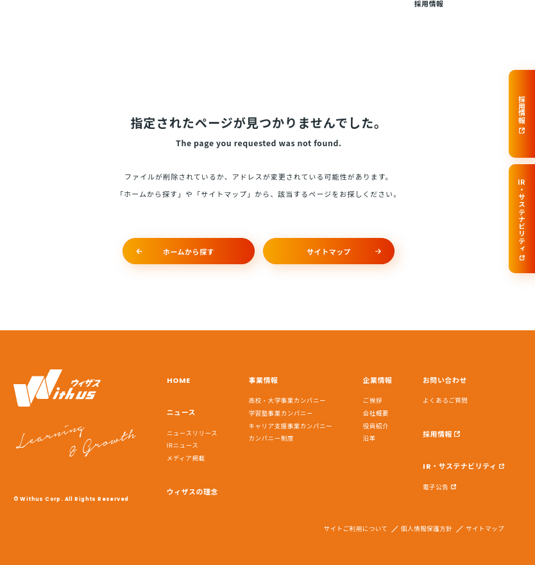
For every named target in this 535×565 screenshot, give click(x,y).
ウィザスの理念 (254, 19)
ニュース (186, 19)
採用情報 (428, 19)
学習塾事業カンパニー (281, 413)
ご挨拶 (372, 400)
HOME (141, 19)
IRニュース (183, 445)
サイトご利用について (355, 529)
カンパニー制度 (271, 438)
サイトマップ (485, 529)
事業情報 (315, 19)
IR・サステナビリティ (460, 466)
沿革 (369, 438)
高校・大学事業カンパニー (288, 400)
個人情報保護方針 (426, 529)
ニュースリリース (192, 432)
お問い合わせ (492, 19)
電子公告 (435, 486)
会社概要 (376, 413)
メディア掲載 (186, 457)
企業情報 (372, 19)
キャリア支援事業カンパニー (291, 425)
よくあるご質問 (445, 400)
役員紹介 (376, 425)
